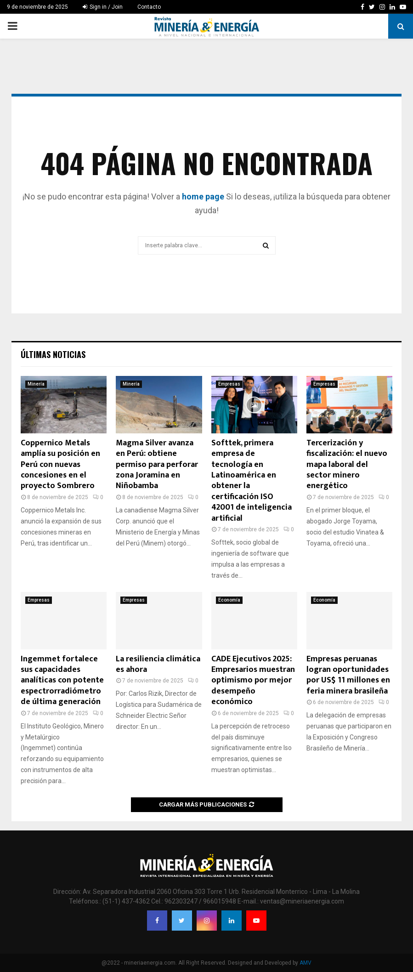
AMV (305, 963)
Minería (36, 384)
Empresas (229, 384)
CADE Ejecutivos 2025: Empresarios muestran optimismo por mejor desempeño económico (253, 680)
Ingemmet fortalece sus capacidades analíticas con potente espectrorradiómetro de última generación (62, 680)
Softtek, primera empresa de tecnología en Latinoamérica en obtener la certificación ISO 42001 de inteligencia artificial (251, 480)
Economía (229, 600)
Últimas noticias (53, 354)
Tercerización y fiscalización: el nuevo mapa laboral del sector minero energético (346, 464)
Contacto (149, 7)
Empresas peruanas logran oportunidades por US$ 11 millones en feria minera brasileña (348, 675)
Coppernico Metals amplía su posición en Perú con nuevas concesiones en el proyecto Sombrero (60, 464)
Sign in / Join (103, 7)
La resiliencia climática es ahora (158, 664)
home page (203, 196)
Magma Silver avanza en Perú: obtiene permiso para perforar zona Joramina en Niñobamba (157, 464)
